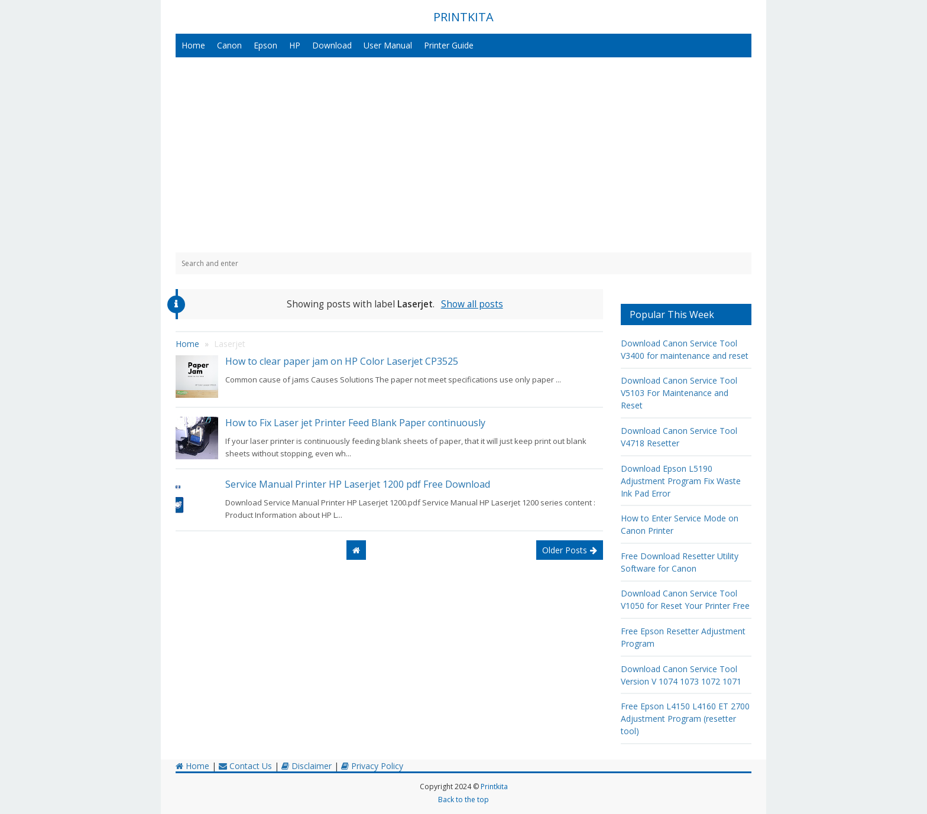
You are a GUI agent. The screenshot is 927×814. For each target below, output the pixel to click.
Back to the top (463, 799)
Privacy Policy (372, 765)
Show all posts (472, 304)
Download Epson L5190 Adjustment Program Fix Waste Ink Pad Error (681, 481)
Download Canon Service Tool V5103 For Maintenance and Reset (679, 393)
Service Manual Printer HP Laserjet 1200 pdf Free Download (357, 484)
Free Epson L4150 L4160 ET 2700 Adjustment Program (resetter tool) (685, 719)
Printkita (494, 786)
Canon (229, 45)
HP (294, 45)
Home (193, 45)
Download (332, 45)
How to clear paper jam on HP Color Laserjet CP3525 (341, 361)
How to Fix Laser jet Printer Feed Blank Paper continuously (355, 422)
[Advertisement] (463, 155)
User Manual (388, 45)
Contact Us (245, 765)
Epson (265, 45)
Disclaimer (306, 765)
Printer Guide (449, 45)
